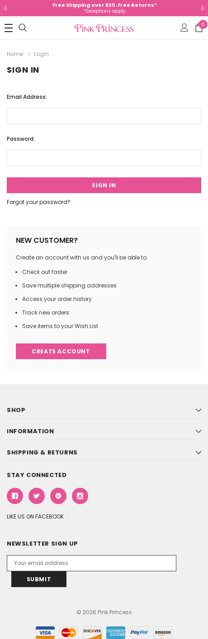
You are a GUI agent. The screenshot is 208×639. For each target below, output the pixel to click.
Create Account (61, 351)
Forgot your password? (39, 202)
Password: (21, 139)
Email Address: (27, 97)
